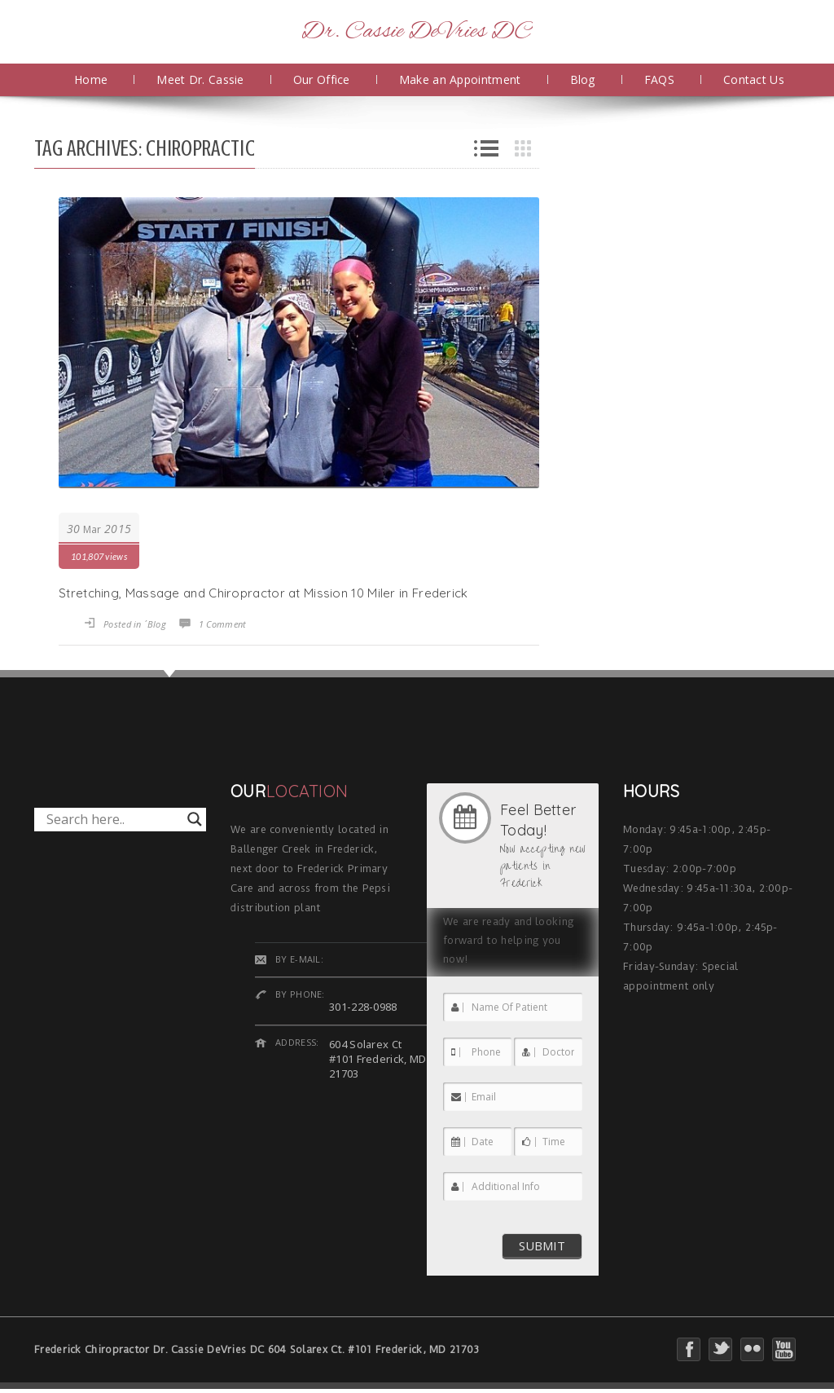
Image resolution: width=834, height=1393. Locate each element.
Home (91, 79)
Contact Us (753, 79)
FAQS (659, 79)
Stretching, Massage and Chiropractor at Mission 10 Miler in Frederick (263, 593)
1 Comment (223, 624)
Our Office (321, 79)
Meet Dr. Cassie (200, 79)
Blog (582, 79)
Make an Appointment (460, 79)
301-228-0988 (363, 1006)
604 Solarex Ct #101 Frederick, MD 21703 (377, 1059)
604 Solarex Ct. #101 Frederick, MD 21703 (374, 1349)
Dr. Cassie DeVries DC (416, 32)
